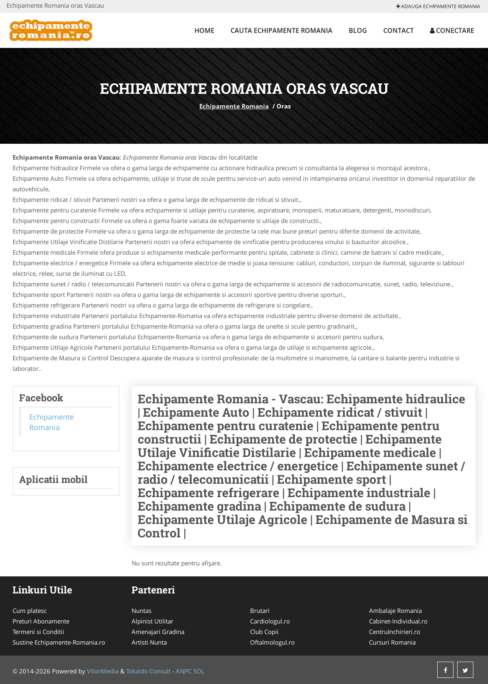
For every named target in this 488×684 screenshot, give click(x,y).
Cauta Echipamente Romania (282, 30)
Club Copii (264, 632)
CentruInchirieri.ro (394, 632)
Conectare (452, 30)
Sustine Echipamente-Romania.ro (59, 642)
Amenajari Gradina (158, 632)
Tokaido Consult (148, 671)
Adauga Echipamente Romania (438, 6)
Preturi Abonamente (41, 621)
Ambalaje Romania (395, 610)
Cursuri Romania (392, 642)
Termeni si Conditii (38, 632)
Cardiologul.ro (270, 621)
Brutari (260, 610)
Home (204, 30)
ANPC (184, 671)
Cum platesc (30, 610)
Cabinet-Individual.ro (398, 621)
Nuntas (141, 610)
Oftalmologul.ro (272, 642)
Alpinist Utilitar (152, 621)
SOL (199, 671)
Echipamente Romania (234, 106)
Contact (398, 30)
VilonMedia (103, 671)
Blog (358, 30)
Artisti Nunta (149, 642)
